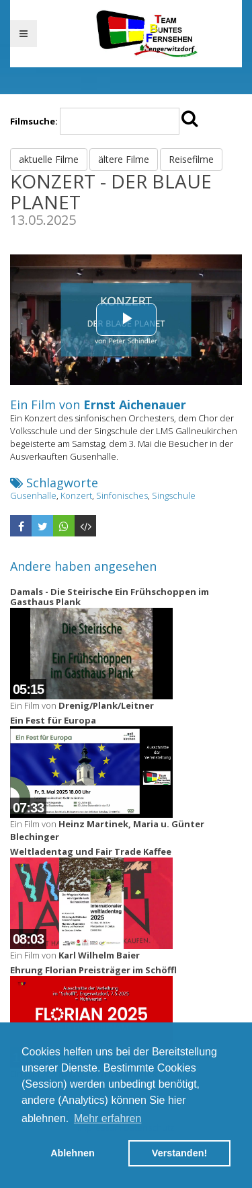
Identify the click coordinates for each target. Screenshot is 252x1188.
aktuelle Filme (49, 159)
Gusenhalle (33, 495)
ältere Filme (123, 159)
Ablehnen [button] (72, 1153)
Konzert (76, 495)
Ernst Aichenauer (134, 404)
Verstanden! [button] (179, 1153)
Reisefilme (191, 159)
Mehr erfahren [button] (108, 1118)
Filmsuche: (34, 121)
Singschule (174, 495)
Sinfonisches (122, 495)
